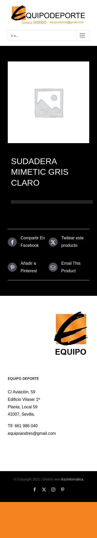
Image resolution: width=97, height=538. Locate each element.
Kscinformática (72, 479)
